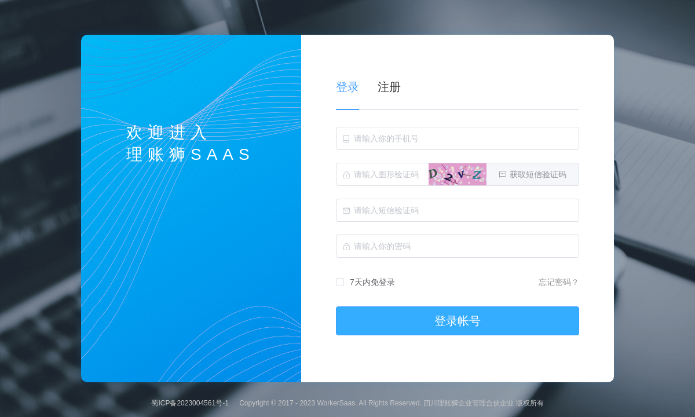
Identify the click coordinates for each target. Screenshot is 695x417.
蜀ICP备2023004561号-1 (189, 403)
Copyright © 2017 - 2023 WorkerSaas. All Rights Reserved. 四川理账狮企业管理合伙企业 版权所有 (391, 403)
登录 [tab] (347, 87)
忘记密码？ (559, 282)
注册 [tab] (389, 87)
